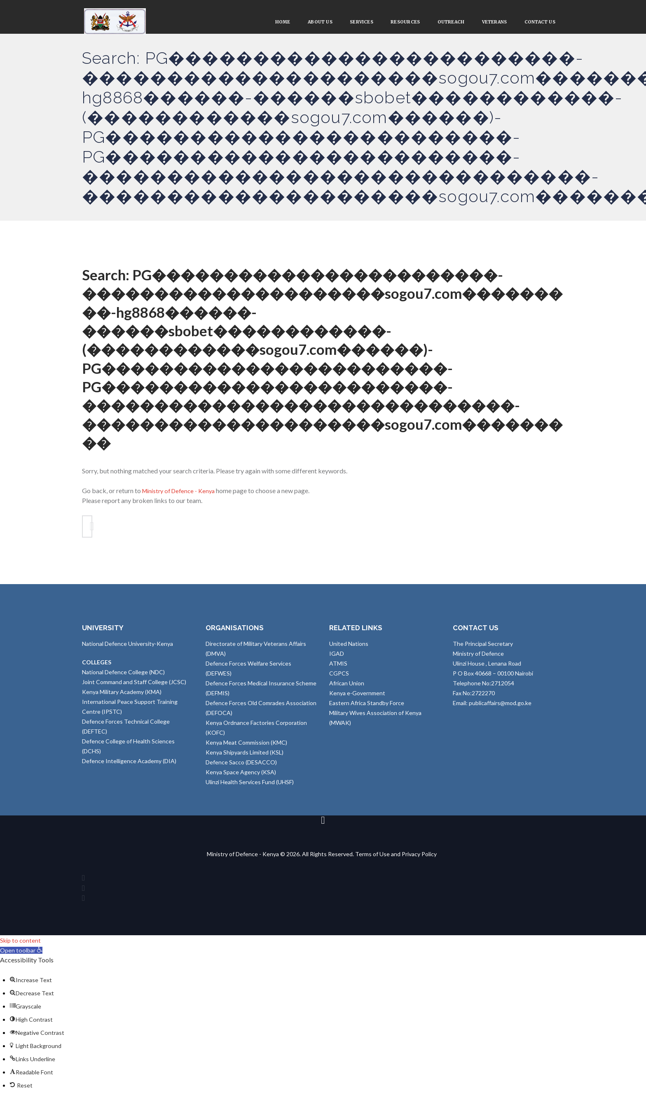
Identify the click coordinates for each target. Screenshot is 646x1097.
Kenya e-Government (357, 697)
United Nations (348, 648)
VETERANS (484, 23)
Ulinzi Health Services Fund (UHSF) (250, 786)
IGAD (336, 658)
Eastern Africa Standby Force (366, 707)
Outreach (436, 23)
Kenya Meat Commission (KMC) (246, 747)
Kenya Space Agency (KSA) (241, 776)
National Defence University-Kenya (127, 648)
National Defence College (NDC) (123, 676)
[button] (23, 957)
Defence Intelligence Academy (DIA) (129, 765)
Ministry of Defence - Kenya (182, 493)
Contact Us (536, 23)
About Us (289, 23)
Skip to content (21, 947)
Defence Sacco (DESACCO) (241, 767)
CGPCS (339, 678)
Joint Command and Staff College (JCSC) (134, 686)
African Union (346, 688)
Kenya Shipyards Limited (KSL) (244, 757)
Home (247, 23)
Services (336, 23)
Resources (385, 23)
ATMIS (338, 668)
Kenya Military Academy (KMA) (122, 696)
